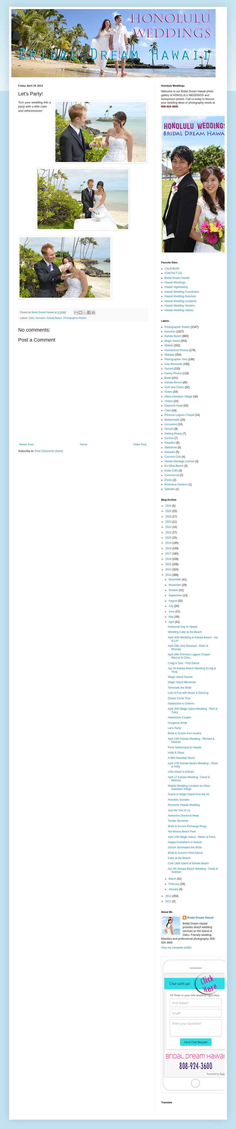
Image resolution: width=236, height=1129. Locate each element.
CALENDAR (172, 268)
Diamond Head (174, 405)
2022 (168, 527)
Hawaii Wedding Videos (179, 310)
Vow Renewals (173, 364)
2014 (168, 569)
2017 (168, 553)
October (174, 590)
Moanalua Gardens (176, 484)
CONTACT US (173, 273)
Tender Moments (178, 820)
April (172, 622)
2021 (168, 532)
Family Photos (173, 373)
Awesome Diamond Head (183, 815)
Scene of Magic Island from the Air (188, 794)
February (174, 884)
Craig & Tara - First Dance (183, 663)
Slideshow (171, 447)
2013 (168, 575)
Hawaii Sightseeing (176, 287)
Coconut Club (173, 456)
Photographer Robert (74, 318)
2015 (168, 564)
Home (83, 444)
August (173, 600)
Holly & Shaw (176, 752)
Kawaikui (170, 442)
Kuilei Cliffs (171, 470)
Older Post (139, 444)
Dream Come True (179, 698)
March (173, 878)
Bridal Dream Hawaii (177, 278)
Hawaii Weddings (175, 282)
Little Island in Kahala (181, 771)
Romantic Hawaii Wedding (184, 805)
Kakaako (170, 452)
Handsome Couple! (179, 717)
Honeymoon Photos (176, 350)
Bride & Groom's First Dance (185, 852)
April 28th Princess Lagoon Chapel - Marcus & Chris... (189, 656)
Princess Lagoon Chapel (179, 415)
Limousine (171, 424)
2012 (168, 896)
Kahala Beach (54, 318)
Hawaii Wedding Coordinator (182, 291)
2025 (168, 511)
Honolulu (40, 318)
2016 (168, 559)
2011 (168, 901)
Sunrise (169, 438)
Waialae (169, 354)
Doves (168, 480)
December (175, 579)
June (172, 611)
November (175, 585)
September (176, 595)
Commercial (172, 475)
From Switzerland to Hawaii (184, 747)
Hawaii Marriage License (179, 461)
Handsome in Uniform (181, 703)
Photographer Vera (176, 359)
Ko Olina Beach (174, 465)
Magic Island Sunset (180, 677)
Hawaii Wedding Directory (180, 296)
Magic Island (172, 340)
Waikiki (169, 345)
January (174, 889)
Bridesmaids (172, 419)
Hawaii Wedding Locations (181, 301)
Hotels (168, 391)
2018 (168, 548)
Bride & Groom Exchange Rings (187, 826)
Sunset (169, 368)
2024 (168, 516)
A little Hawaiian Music (181, 757)
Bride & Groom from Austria (184, 733)
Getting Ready (173, 433)
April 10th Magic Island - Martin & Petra (191, 837)
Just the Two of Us (179, 810)
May (172, 616)
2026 (168, 505)
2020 (168, 537)
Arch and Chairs (174, 387)
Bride (168, 378)
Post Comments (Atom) (49, 451)
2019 (168, 543)
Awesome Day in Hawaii (182, 626)
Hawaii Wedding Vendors (180, 305)
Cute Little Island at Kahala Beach (188, 863)
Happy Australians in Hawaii (185, 842)
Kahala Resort (173, 382)
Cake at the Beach (179, 858)
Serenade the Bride (179, 687)
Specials (170, 489)
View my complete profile (176, 947)
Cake (31, 318)
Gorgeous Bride (177, 722)
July (171, 606)
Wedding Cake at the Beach (185, 632)
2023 (168, 521)
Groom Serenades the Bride (185, 847)
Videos (169, 401)
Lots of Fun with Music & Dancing (188, 692)
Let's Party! (175, 728)
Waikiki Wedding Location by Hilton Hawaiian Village (189, 787)
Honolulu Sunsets (178, 799)
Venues (169, 428)
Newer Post (26, 444)
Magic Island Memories (182, 682)
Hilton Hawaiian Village (178, 396)
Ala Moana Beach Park (182, 831)
